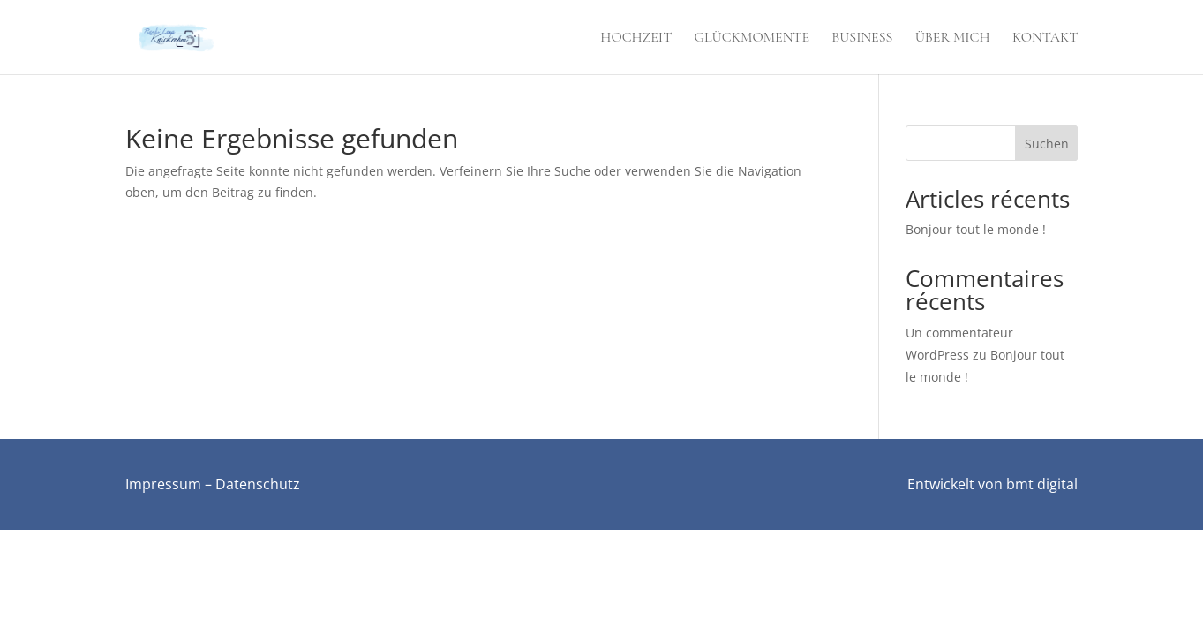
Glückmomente (752, 38)
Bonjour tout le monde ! (976, 229)
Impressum (163, 484)
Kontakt (1045, 38)
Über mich (952, 38)
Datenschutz (257, 484)
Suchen (1047, 143)
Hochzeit (636, 38)
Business (861, 38)
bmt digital (1042, 484)
